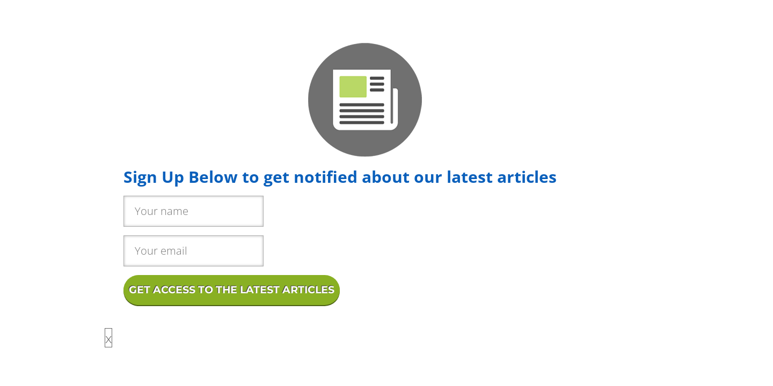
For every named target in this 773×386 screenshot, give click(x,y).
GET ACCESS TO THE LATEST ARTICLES (231, 290)
